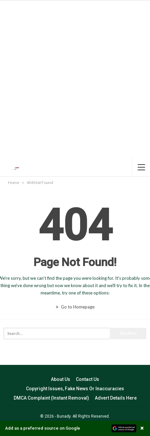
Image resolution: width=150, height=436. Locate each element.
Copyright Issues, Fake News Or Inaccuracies (75, 388)
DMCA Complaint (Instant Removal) (51, 398)
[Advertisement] (75, 79)
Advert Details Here (116, 398)
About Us (60, 379)
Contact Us (87, 379)
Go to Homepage (75, 306)
